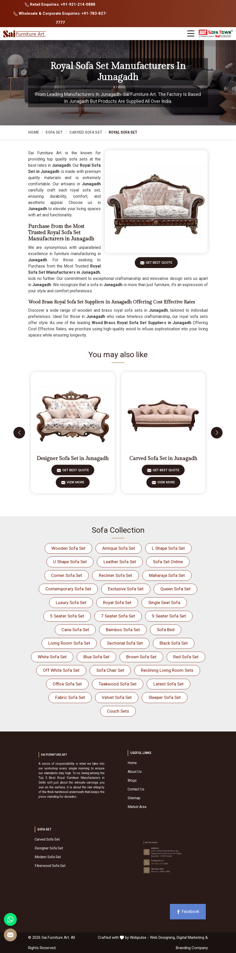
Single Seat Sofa (164, 602)
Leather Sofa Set (120, 561)
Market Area (154, 791)
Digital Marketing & (192, 937)
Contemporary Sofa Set (68, 588)
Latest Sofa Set (168, 684)
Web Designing (162, 937)
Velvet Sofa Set (117, 697)
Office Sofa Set (67, 684)
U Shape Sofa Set (70, 561)
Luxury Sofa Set (71, 602)
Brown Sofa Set (141, 656)
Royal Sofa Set (117, 602)
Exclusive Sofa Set (126, 588)
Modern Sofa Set (62, 852)
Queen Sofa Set (175, 588)
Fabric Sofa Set (70, 697)
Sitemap (153, 788)
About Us (153, 778)
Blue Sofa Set (96, 656)
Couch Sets (118, 711)
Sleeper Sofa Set (164, 697)
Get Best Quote (159, 264)
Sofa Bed (166, 629)
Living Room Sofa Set (69, 643)
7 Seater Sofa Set (118, 616)
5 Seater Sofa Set (67, 616)
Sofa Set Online (168, 561)
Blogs (152, 781)
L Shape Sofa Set (168, 548)
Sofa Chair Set (110, 670)
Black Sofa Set (174, 643)
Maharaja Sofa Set (167, 575)
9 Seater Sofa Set (169, 616)
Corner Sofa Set (66, 575)
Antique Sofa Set (118, 548)
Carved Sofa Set (86, 132)
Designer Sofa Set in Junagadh (73, 458)
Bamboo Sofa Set (123, 629)
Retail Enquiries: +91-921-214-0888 (60, 4)
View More (75, 484)
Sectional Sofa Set (125, 643)
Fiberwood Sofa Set (63, 855)
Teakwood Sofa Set (118, 684)
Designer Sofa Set (63, 849)
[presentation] (19, 432)
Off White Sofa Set (61, 670)
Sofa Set (54, 132)
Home (33, 132)
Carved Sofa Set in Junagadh (163, 458)
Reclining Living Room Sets (167, 670)
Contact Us (154, 784)
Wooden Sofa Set (68, 548)
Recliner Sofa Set (115, 575)
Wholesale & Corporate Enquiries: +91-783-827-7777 (60, 18)
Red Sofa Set (186, 656)
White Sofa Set (52, 656)
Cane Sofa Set (75, 629)
